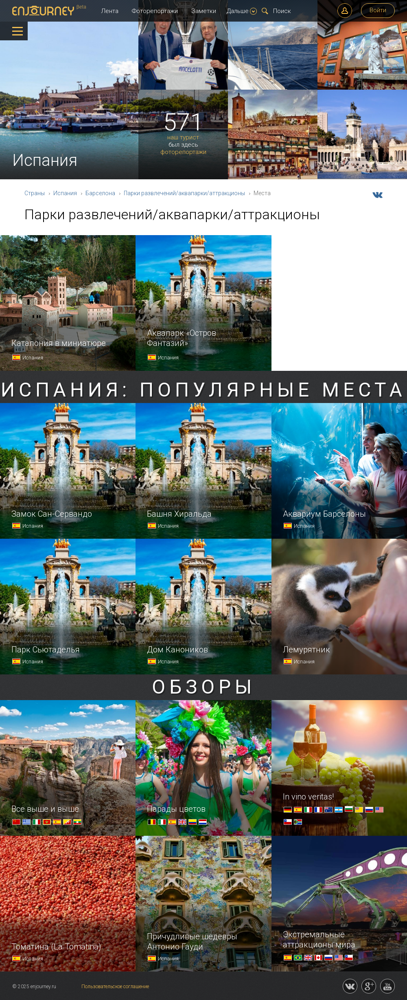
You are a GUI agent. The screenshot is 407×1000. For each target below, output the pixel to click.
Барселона (100, 193)
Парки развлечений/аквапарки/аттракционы (184, 193)
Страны (34, 193)
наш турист (183, 137)
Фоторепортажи (155, 11)
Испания (65, 193)
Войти (378, 10)
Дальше (242, 11)
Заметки (203, 11)
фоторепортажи (183, 152)
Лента (109, 11)
